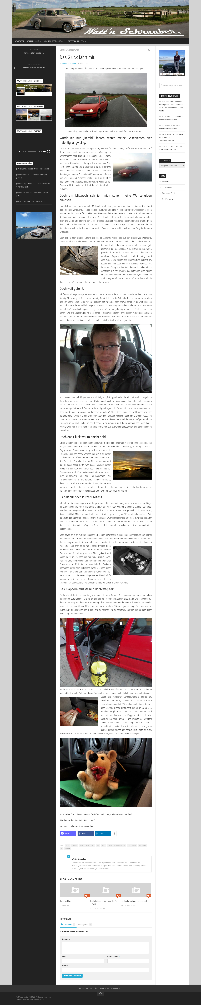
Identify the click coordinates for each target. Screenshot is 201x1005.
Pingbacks (86, 924)
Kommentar (67, 939)
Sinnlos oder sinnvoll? (54, 41)
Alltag (67, 845)
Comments (68, 924)
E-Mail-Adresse (113, 957)
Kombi (110, 845)
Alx (43, 999)
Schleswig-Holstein (119, 845)
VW (62, 849)
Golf (98, 845)
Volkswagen (142, 845)
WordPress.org (167, 199)
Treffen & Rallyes (76, 41)
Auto (81, 845)
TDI (129, 845)
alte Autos (74, 845)
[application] (34, 144)
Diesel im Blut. (66, 901)
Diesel (87, 845)
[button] (68, 833)
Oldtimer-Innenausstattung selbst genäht (33, 169)
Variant (134, 845)
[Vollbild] (48, 151)
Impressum (115, 988)
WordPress (29, 999)
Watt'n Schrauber (69, 63)
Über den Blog (100, 988)
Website (65, 965)
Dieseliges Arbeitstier (70, 50)
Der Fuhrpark (33, 41)
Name (65, 957)
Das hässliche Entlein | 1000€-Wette (31, 201)
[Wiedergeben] (19, 151)
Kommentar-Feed (168, 193)
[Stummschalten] (44, 151)
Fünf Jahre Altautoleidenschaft (134, 901)
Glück (92, 845)
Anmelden (165, 181)
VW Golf (67, 849)
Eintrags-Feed (167, 187)
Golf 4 (103, 845)
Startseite (19, 41)
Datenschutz (84, 988)
